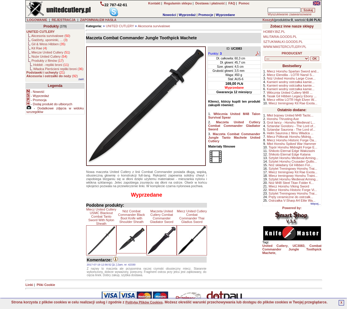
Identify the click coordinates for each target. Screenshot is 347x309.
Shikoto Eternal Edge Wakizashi (292, 151)
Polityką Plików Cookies (144, 302)
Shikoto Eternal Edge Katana (289, 154)
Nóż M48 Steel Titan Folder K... (291, 183)
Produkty (51, 26)
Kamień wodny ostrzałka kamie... (290, 82)
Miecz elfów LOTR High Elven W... (292, 99)
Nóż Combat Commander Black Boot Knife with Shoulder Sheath (131, 216)
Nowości (169, 15)
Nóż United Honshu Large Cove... (291, 78)
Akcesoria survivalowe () (50, 36)
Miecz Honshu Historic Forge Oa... (292, 140)
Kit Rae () (39, 48)
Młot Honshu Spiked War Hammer (291, 143)
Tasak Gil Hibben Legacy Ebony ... (292, 96)
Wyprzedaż (187, 15)
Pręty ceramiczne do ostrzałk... (291, 197)
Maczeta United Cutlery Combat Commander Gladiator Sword (162, 216)
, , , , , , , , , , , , (287, 58)
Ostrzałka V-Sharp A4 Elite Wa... (292, 200)
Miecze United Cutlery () (50, 52)
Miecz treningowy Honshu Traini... (293, 175)
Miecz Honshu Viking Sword (289, 186)
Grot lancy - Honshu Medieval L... (291, 122)
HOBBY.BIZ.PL (274, 31)
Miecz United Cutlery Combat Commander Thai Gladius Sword (192, 216)
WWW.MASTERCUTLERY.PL (284, 46)
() (45, 72)
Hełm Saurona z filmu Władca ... (290, 133)
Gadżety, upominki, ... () (49, 40)
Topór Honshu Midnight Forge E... (293, 147)
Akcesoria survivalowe (154, 26)
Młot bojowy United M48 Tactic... (290, 115)
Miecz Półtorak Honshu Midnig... (290, 136)
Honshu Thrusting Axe (283, 119)
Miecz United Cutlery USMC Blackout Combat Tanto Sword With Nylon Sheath (101, 216)
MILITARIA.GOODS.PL (280, 36)
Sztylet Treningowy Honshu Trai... (293, 168)
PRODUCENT (292, 53)
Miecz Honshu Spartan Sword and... (293, 71)
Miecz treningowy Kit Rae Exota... (293, 103)
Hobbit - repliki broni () (51, 65)
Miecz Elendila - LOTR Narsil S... (290, 75)
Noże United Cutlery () (49, 56)
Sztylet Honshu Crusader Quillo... (293, 161)
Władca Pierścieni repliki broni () (58, 69)
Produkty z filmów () (47, 60)
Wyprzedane (225, 15)
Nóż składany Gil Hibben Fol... (290, 165)
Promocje (205, 15)
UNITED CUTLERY (120, 26)
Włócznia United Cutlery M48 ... (289, 92)
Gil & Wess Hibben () (48, 44)
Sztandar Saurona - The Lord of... (291, 129)
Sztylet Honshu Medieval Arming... (293, 158)
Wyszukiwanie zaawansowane (289, 14)
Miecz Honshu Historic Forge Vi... (293, 190)
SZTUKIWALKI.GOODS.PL (283, 41)
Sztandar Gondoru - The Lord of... (291, 126)
